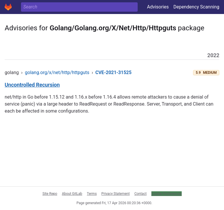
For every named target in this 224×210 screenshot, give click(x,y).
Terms (92, 194)
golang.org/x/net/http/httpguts (57, 72)
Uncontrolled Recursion (32, 85)
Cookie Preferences (166, 194)
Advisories (158, 7)
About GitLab (72, 194)
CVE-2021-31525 (113, 72)
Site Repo (50, 194)
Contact (140, 194)
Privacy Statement (116, 194)
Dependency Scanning (196, 7)
